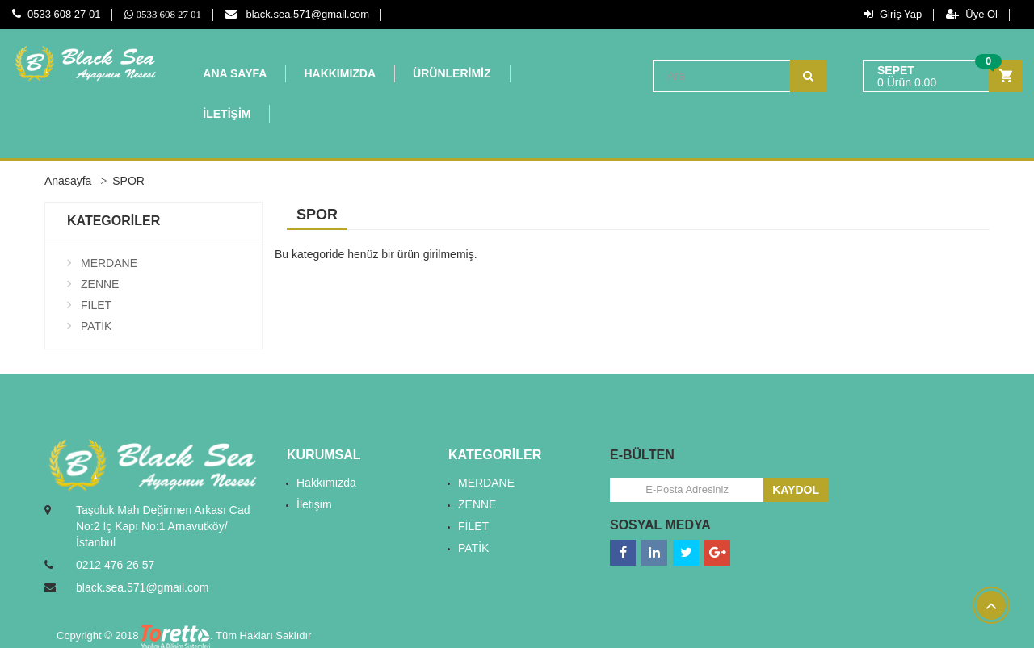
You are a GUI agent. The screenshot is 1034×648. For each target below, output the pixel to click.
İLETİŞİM (226, 113)
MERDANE (109, 263)
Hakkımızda (326, 482)
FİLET (96, 305)
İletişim (314, 504)
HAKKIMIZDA (340, 73)
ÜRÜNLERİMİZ (451, 73)
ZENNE (100, 284)
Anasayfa (67, 180)
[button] (942, 76)
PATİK (96, 326)
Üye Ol (972, 14)
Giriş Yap (893, 14)
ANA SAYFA (235, 73)
